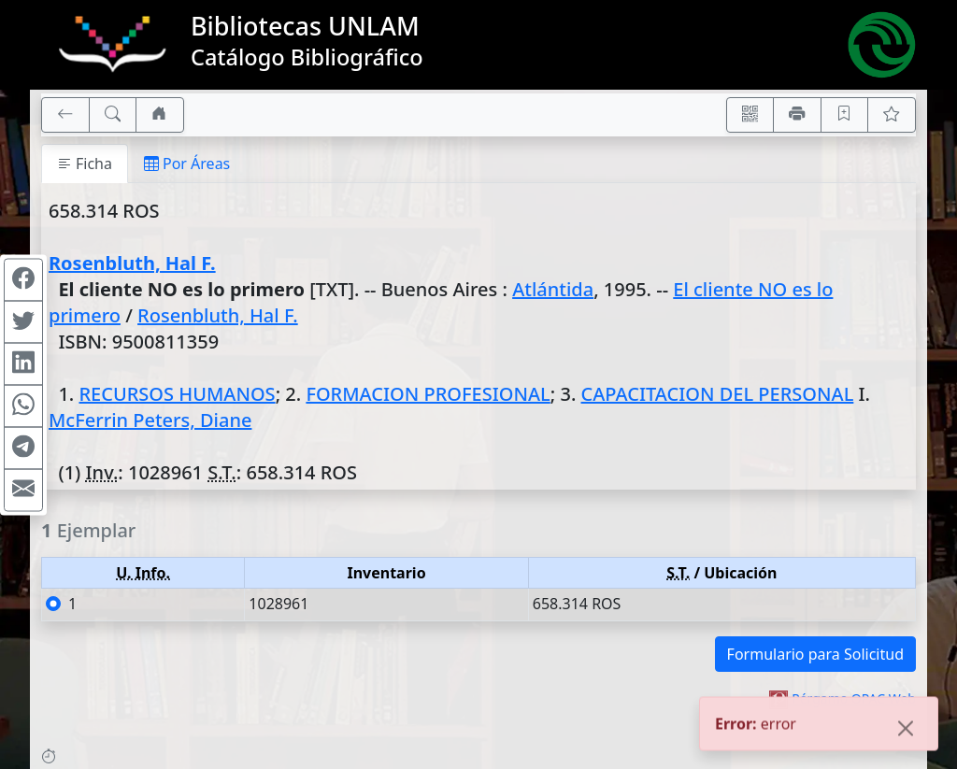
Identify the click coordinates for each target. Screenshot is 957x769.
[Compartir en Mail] (23, 489)
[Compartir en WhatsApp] (23, 405)
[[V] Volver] (65, 115)
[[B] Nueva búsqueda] (113, 115)
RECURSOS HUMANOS (177, 393)
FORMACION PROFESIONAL (428, 393)
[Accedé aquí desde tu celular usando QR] (750, 115)
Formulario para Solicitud (815, 654)
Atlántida (552, 289)
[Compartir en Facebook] (23, 279)
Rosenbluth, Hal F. (132, 263)
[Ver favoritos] (891, 115)
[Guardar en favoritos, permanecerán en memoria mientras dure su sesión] (845, 115)
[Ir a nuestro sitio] (160, 115)
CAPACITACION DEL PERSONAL (717, 393)
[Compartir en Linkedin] (23, 363)
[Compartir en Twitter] (23, 321)
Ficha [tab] (84, 163)
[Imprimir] (797, 115)
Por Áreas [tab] (187, 163)
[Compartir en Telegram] (23, 447)
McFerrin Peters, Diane (150, 420)
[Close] (905, 731)
